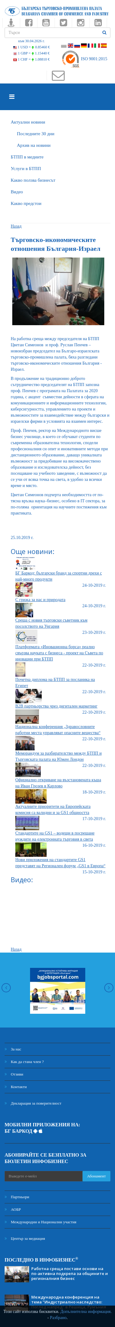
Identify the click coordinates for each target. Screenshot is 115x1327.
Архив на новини (34, 145)
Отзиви (14, 1074)
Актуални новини (28, 122)
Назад (16, 226)
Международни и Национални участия (40, 1222)
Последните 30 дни (35, 133)
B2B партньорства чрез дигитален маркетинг (56, 706)
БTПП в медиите (27, 156)
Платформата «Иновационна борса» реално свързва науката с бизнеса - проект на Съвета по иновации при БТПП (59, 653)
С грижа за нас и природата (40, 599)
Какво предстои (26, 203)
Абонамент (96, 1176)
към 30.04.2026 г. (31, 41)
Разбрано (58, 1317)
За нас (13, 1049)
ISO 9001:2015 (84, 59)
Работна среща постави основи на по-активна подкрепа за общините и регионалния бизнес (69, 1273)
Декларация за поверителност (33, 1103)
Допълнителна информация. (86, 1311)
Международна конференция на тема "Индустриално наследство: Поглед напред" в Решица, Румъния (68, 1302)
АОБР (13, 1209)
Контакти (16, 1086)
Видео (17, 191)
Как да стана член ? (24, 1061)
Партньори (17, 1197)
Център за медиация (25, 1238)
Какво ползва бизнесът (33, 180)
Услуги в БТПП (26, 168)
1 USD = (31, 47)
